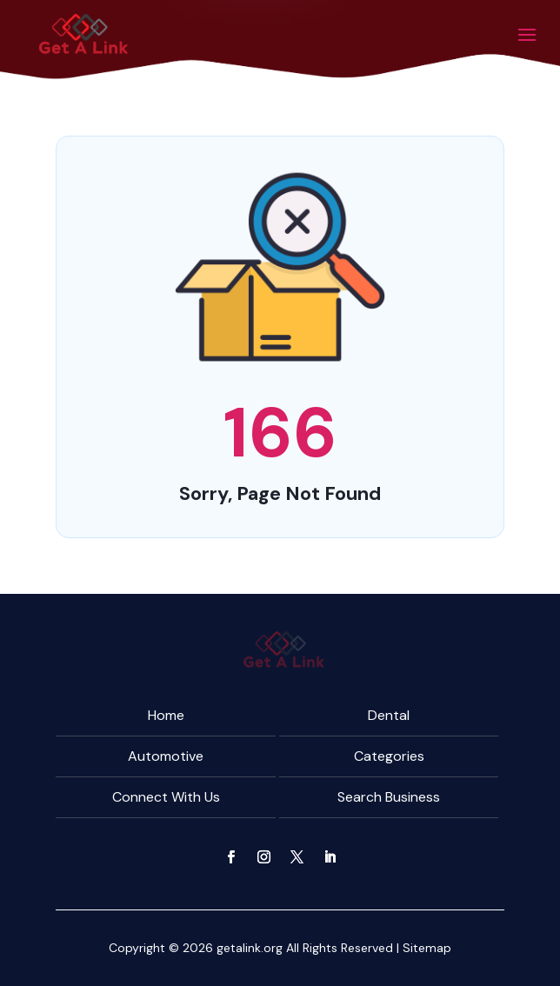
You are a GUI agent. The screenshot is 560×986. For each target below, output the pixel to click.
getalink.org (250, 948)
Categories (389, 756)
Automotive (165, 756)
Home (166, 715)
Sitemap (427, 948)
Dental (389, 715)
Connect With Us (166, 797)
